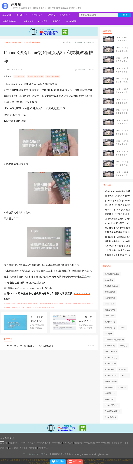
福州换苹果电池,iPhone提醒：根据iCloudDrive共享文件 (117, 241)
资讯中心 (21, 15)
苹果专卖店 (28, 21)
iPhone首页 (7, 15)
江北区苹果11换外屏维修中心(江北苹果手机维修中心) (117, 250)
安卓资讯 (51, 15)
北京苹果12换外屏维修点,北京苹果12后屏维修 (117, 214)
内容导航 (33, 448)
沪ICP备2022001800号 (33, 454)
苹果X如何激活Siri (35, 76)
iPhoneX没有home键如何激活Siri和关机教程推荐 (30, 346)
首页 (71, 42)
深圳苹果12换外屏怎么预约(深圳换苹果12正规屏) (117, 205)
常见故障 (64, 15)
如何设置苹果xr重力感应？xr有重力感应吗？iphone (117, 237)
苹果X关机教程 (53, 76)
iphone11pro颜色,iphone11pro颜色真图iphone (117, 200)
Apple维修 (13, 448)
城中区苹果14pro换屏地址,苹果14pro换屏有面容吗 (117, 209)
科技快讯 (36, 15)
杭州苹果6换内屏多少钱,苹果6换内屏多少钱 (117, 246)
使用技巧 (56, 21)
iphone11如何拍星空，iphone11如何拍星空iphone (117, 223)
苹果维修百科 (117, 443)
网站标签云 (43, 448)
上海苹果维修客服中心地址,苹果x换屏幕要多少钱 (117, 219)
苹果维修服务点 (9, 21)
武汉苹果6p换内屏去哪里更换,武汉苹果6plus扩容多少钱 (117, 196)
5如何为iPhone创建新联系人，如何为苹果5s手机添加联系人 (117, 191)
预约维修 (60, 461)
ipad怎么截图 (70, 21)
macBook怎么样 (103, 443)
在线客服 (77, 461)
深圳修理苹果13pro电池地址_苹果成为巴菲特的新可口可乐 (117, 228)
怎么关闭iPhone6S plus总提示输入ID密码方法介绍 (86, 319)
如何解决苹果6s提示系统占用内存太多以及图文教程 (36, 319)
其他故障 (87, 42)
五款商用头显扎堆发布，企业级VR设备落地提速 (117, 255)
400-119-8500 (82, 293)
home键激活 (19, 76)
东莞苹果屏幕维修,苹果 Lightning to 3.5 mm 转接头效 (117, 232)
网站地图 (24, 448)
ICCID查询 (42, 21)
